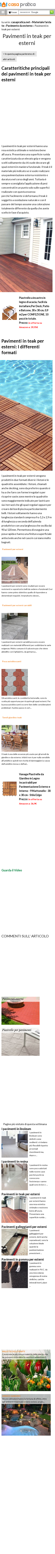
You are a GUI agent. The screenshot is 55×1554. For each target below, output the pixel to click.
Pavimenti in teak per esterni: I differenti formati (22, 346)
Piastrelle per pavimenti (16, 1030)
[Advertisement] (27, 113)
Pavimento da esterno (19, 25)
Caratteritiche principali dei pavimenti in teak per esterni (26, 73)
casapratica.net (20, 22)
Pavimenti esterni (12, 999)
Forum (13, 12)
